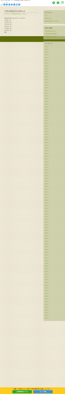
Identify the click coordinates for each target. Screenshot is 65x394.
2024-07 (46, 104)
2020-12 (46, 222)
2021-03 (46, 214)
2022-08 (46, 167)
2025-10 (46, 63)
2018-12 (46, 288)
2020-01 (46, 252)
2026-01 (46, 55)
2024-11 (46, 93)
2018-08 (46, 299)
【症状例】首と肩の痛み (50, 36)
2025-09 (46, 66)
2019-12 (46, 255)
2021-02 (46, 216)
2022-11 (46, 159)
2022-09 (46, 164)
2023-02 (46, 151)
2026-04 (46, 46)
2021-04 (46, 211)
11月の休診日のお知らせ (14, 11)
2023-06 (46, 140)
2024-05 (46, 109)
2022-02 (46, 183)
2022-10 (46, 162)
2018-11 (46, 290)
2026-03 (46, 49)
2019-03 (46, 279)
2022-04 (46, 178)
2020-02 (46, 249)
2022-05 (46, 175)
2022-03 (46, 181)
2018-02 (46, 315)
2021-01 (46, 219)
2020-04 (46, 244)
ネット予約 (43, 391)
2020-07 (46, 236)
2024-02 (46, 118)
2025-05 (46, 77)
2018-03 (46, 312)
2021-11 (46, 192)
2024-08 (46, 101)
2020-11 (46, 225)
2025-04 (46, 79)
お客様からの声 (48, 18)
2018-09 (46, 296)
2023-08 (46, 134)
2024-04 (46, 112)
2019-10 (46, 260)
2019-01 (46, 285)
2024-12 (46, 90)
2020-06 (46, 238)
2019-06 (46, 271)
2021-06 (46, 205)
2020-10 (46, 227)
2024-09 (46, 98)
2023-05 (46, 142)
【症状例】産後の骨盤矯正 (51, 34)
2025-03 (46, 82)
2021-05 (46, 208)
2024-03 (46, 115)
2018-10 (46, 293)
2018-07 (46, 301)
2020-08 (46, 233)
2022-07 (46, 170)
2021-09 (46, 197)
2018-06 (46, 304)
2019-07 (46, 268)
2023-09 (46, 131)
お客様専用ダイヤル (22, 391)
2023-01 (46, 153)
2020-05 (46, 241)
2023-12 (46, 123)
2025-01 (46, 87)
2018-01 (46, 318)
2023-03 (46, 148)
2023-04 (46, 145)
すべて (46, 15)
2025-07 (46, 71)
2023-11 (46, 126)
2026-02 (46, 52)
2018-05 (46, 307)
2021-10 (46, 194)
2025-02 (46, 85)
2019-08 (46, 266)
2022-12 (46, 156)
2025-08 (46, 68)
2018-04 (46, 310)
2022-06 (46, 173)
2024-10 (46, 96)
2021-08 (46, 200)
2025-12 (46, 57)
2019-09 (46, 263)
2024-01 (46, 120)
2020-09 (46, 230)
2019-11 (46, 258)
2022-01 (46, 186)
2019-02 (46, 282)
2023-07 (46, 137)
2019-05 (46, 274)
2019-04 (46, 277)
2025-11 (46, 60)
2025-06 (46, 74)
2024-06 (46, 107)
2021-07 (46, 203)
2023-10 (46, 129)
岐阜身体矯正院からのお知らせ (20, 14)
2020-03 (46, 247)
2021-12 (46, 189)
